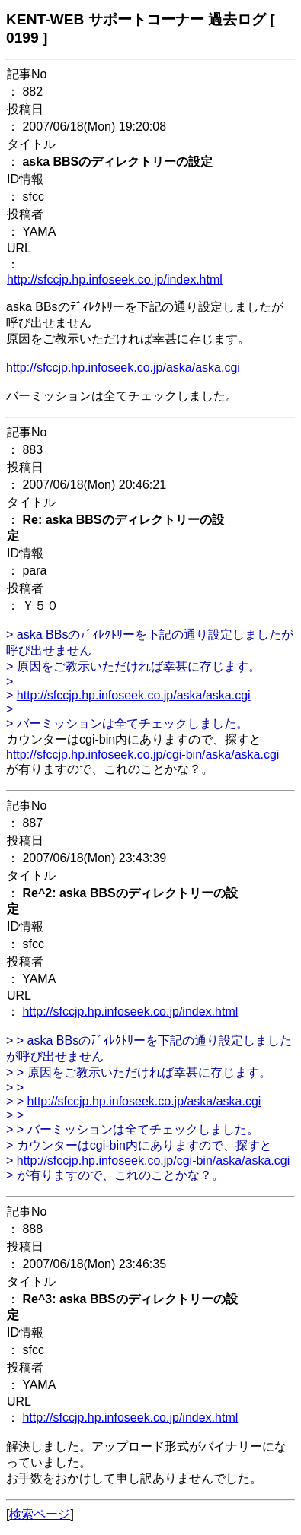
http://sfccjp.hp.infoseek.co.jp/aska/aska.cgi (123, 367)
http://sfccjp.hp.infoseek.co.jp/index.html (115, 279)
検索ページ (39, 1514)
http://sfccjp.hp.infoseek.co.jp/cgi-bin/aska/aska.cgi (142, 754)
